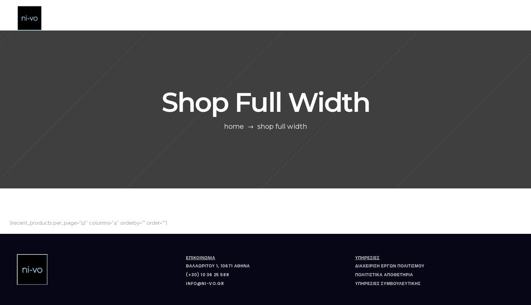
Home (234, 126)
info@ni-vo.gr (205, 283)
